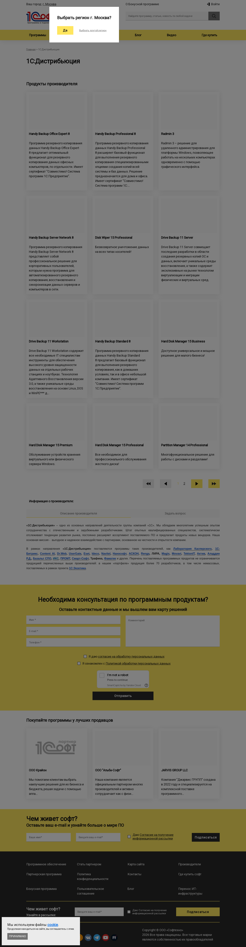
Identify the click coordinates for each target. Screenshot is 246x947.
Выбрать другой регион (92, 30)
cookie (52, 925)
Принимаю (17, 936)
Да (65, 30)
